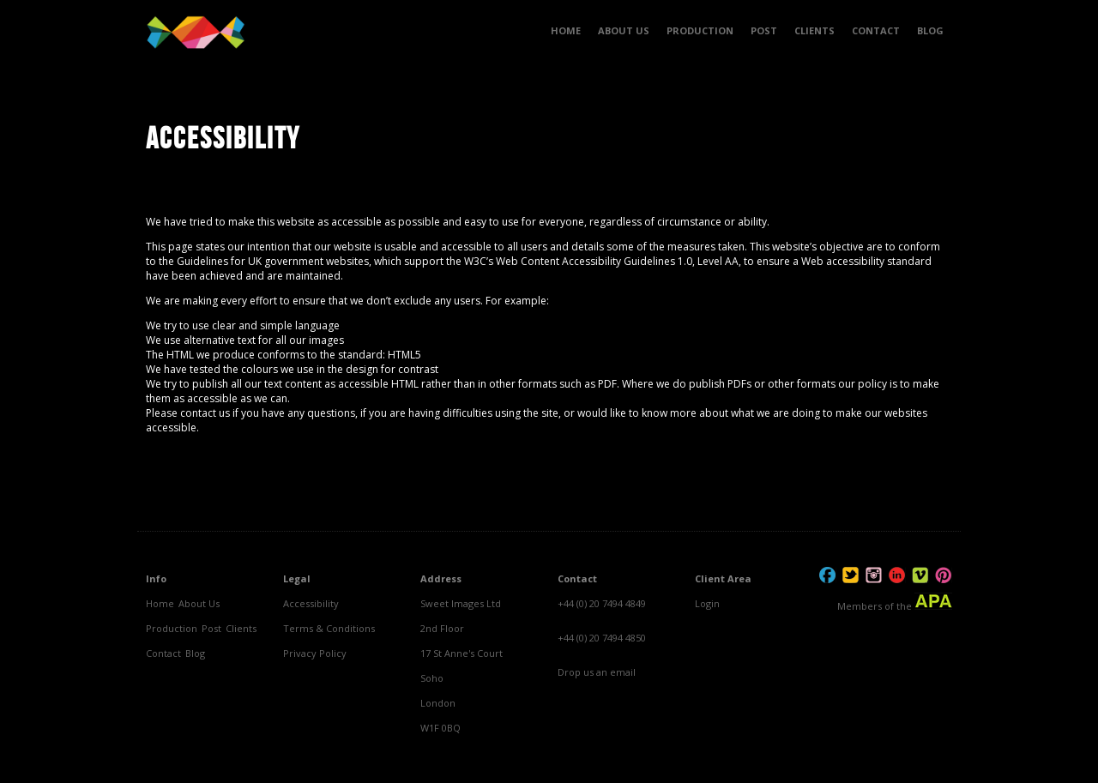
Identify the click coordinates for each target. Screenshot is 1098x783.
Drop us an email (597, 672)
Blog (195, 653)
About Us (199, 603)
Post (211, 628)
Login (707, 603)
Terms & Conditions (329, 628)
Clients (241, 628)
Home (160, 603)
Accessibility (311, 603)
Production (171, 628)
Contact (163, 653)
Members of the (894, 602)
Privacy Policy (315, 653)
